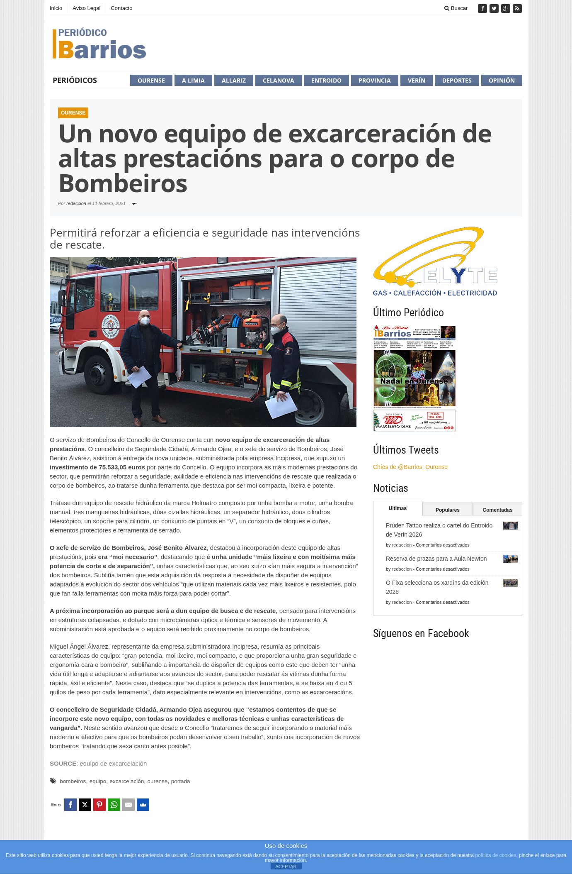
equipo (98, 781)
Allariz (234, 80)
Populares (448, 510)
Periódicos (75, 80)
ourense (158, 781)
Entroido (326, 80)
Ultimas (398, 508)
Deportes (457, 80)
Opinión (502, 80)
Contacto (121, 8)
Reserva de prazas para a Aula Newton (436, 558)
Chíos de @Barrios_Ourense (410, 467)
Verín (416, 80)
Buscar (456, 8)
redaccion (76, 203)
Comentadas (498, 510)
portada (180, 781)
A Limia (193, 80)
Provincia (375, 80)
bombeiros (73, 781)
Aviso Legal (86, 8)
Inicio (56, 8)
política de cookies (495, 855)
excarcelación (127, 781)
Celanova (278, 80)
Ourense (151, 80)
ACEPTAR (285, 866)
